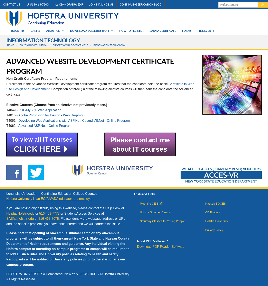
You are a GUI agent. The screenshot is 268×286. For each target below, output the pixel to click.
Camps (35, 30)
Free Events (206, 30)
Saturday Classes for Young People (162, 221)
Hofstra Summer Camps (155, 212)
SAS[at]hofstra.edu (20, 218)
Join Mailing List (101, 4)
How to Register (131, 30)
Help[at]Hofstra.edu (20, 213)
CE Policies (212, 212)
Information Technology (43, 40)
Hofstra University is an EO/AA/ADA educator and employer (49, 198)
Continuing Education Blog (140, 4)
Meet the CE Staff (151, 203)
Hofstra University (216, 221)
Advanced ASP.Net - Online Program (44, 125)
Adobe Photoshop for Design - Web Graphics (51, 115)
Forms (186, 30)
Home (10, 45)
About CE (53, 30)
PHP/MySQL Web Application (40, 110)
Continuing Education (33, 45)
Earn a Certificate (163, 30)
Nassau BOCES (215, 203)
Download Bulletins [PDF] (89, 30)
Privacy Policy (214, 230)
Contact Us (11, 4)
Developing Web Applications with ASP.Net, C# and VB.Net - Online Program (74, 120)
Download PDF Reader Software (160, 246)
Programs (17, 30)
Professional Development (70, 45)
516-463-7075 (48, 218)
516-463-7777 (49, 213)
